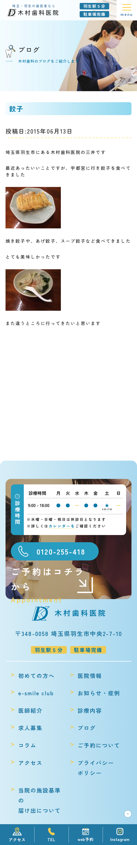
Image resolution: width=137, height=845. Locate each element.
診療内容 (90, 710)
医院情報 (90, 676)
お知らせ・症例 (99, 693)
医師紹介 (30, 710)
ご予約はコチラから (52, 579)
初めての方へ (36, 676)
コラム (27, 745)
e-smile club (36, 693)
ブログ (87, 728)
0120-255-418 (61, 551)
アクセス (30, 763)
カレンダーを (62, 526)
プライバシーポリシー (96, 768)
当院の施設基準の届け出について (39, 800)
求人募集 (30, 728)
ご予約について (99, 745)
